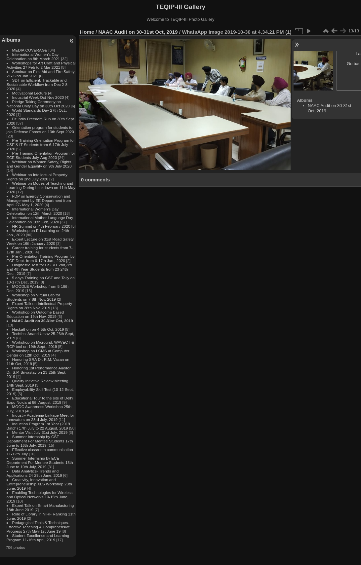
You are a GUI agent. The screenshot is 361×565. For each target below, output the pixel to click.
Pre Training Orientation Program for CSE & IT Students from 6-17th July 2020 (41, 144)
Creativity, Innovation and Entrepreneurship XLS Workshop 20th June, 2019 (39, 483)
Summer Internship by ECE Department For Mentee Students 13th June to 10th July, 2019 (40, 462)
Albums (11, 40)
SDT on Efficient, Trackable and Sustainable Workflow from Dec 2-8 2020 (37, 84)
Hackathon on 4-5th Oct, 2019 (38, 329)
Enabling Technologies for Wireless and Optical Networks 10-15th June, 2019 (40, 496)
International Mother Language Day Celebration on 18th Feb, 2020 (40, 219)
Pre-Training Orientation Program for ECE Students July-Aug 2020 (41, 155)
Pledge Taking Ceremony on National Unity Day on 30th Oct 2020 (38, 103)
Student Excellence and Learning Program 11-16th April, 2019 (38, 537)
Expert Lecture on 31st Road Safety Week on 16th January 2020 (40, 241)
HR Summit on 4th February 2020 (41, 226)
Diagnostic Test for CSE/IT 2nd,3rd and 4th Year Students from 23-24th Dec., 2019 (39, 269)
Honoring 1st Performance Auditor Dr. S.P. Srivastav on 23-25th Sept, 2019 (39, 372)
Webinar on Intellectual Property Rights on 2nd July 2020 (37, 176)
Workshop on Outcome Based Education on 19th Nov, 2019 (35, 314)
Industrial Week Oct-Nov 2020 (38, 97)
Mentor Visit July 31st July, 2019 (40, 432)
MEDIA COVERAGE (30, 50)
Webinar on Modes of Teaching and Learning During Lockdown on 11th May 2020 (41, 187)
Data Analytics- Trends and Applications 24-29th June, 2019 (34, 473)
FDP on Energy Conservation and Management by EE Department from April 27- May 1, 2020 (39, 200)
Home (87, 32)
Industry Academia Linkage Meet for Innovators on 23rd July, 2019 (40, 417)
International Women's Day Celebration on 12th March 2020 (34, 211)
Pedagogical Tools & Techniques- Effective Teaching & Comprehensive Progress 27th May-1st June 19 (38, 526)
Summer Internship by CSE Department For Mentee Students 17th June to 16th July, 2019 (40, 440)
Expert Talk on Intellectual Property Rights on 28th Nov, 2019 (39, 305)
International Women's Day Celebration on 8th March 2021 (33, 56)
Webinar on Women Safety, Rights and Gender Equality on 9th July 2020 (39, 164)
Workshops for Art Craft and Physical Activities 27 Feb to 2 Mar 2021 (41, 65)
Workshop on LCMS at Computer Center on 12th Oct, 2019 (38, 353)
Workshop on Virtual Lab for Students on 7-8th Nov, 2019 (33, 297)
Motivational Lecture (29, 93)
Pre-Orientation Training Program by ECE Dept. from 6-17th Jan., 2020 (41, 258)
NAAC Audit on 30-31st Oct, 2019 (42, 321)
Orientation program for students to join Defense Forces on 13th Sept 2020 (40, 129)
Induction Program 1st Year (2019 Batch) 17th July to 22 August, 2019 (38, 426)
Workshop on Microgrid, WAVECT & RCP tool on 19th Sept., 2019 (40, 344)
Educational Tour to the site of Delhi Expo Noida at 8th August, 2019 (40, 400)
